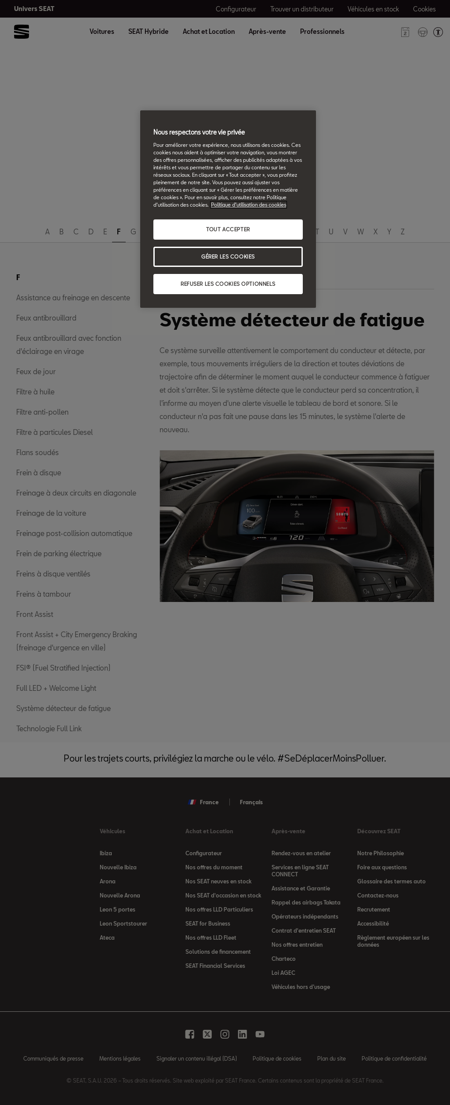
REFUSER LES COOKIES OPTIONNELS (228, 284)
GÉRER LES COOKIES (228, 256)
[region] (228, 209)
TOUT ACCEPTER (228, 229)
